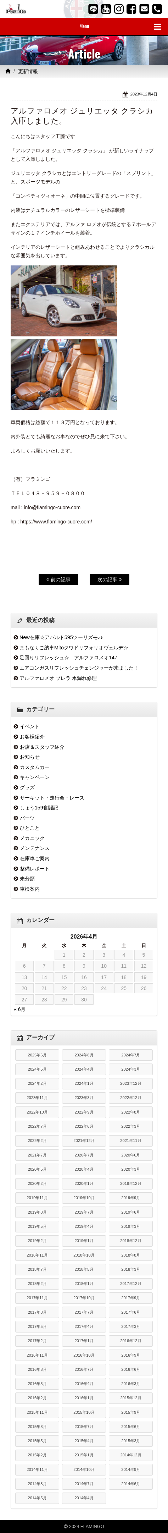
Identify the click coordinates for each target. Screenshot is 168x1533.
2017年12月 (130, 1283)
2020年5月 (37, 1169)
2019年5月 (37, 1226)
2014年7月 (83, 1484)
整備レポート (35, 869)
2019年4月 (83, 1226)
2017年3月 (130, 1326)
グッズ (27, 787)
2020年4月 (83, 1169)
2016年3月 (130, 1383)
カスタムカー (35, 767)
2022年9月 (83, 1112)
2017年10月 (83, 1298)
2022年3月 (130, 1126)
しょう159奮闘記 (39, 808)
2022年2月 (37, 1140)
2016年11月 (37, 1355)
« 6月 (20, 1009)
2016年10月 (83, 1355)
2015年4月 (83, 1441)
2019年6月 (130, 1212)
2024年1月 (83, 1083)
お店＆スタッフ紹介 (42, 747)
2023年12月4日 (143, 94)
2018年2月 (37, 1283)
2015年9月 (130, 1412)
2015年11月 (37, 1412)
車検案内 (30, 889)
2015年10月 (83, 1412)
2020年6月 (130, 1155)
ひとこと (30, 828)
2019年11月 (37, 1198)
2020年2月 (37, 1183)
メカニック (32, 838)
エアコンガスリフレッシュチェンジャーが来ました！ (79, 668)
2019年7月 (83, 1212)
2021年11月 (130, 1140)
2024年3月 (130, 1069)
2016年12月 (130, 1341)
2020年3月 (130, 1169)
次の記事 (109, 579)
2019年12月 (130, 1183)
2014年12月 (130, 1455)
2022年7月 (37, 1126)
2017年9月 (130, 1298)
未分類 (27, 878)
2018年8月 (130, 1255)
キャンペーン (35, 777)
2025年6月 (37, 1055)
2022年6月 (83, 1126)
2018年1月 (83, 1283)
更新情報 (28, 71)
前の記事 (58, 579)
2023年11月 (37, 1097)
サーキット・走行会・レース (52, 798)
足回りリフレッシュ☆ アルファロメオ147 (68, 657)
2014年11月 (37, 1469)
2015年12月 (130, 1398)
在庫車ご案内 (35, 858)
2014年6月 (130, 1484)
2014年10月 (83, 1469)
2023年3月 (83, 1097)
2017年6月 (130, 1312)
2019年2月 (37, 1240)
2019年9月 (130, 1198)
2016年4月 (83, 1383)
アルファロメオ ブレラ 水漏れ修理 (58, 678)
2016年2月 (37, 1398)
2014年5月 (37, 1498)
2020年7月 (83, 1155)
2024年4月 (83, 1069)
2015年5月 (37, 1441)
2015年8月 (37, 1426)
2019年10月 (83, 1198)
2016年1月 (83, 1398)
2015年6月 (130, 1426)
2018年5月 (83, 1269)
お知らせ (30, 757)
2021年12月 (83, 1140)
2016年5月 (37, 1383)
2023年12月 (130, 1083)
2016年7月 (83, 1369)
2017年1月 (83, 1341)
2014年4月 (83, 1498)
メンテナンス (35, 848)
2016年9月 (130, 1355)
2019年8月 (37, 1212)
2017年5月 (37, 1326)
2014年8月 (37, 1484)
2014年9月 (130, 1469)
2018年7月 (37, 1269)
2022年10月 (37, 1112)
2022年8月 (130, 1112)
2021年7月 (37, 1155)
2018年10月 (83, 1255)
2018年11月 (37, 1255)
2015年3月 (130, 1441)
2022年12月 (130, 1097)
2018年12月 (130, 1240)
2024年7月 (130, 1055)
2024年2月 (37, 1083)
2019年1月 (83, 1240)
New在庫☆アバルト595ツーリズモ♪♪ (61, 637)
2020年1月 (83, 1183)
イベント (30, 726)
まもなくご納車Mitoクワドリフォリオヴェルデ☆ (73, 647)
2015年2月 (37, 1455)
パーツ (27, 818)
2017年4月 (83, 1326)
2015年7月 (83, 1426)
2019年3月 (130, 1226)
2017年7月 (83, 1312)
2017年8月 (37, 1312)
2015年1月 (83, 1455)
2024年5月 (37, 1069)
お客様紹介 (32, 737)
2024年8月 (83, 1055)
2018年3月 (130, 1269)
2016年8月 (37, 1369)
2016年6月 (130, 1369)
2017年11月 (37, 1298)
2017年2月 (37, 1341)
